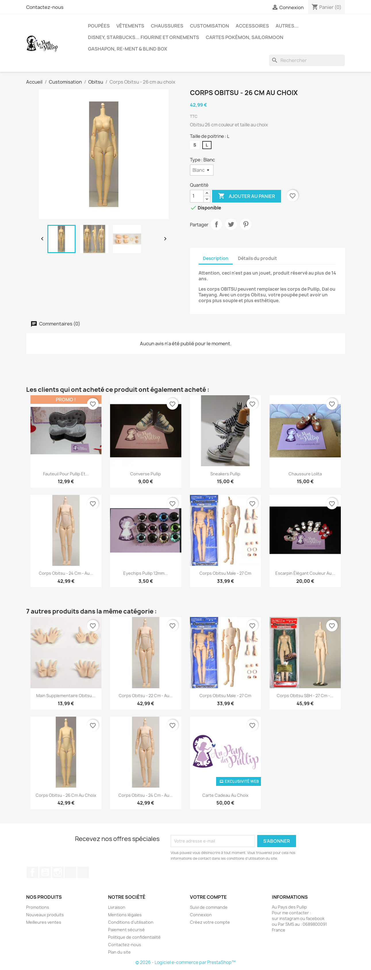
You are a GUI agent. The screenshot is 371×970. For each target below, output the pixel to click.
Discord (83, 872)
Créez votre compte (210, 922)
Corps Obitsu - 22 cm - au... (146, 695)
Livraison (116, 907)
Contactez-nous (45, 7)
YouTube (45, 872)
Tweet (231, 224)
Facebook (32, 872)
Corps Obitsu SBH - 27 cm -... (305, 695)
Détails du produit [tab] (257, 258)
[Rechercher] (307, 60)
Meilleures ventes (43, 922)
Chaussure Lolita (305, 474)
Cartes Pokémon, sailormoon (244, 37)
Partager (216, 224)
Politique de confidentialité (134, 937)
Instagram (58, 872)
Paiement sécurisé (126, 929)
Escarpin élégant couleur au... (305, 573)
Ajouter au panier (246, 196)
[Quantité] (197, 196)
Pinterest (245, 224)
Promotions (37, 907)
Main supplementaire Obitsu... (65, 695)
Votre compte (208, 897)
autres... (287, 26)
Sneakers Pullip (225, 474)
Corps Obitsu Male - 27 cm (225, 573)
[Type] (202, 170)
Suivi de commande (209, 907)
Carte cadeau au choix (225, 795)
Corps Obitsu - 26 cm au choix (66, 795)
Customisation (209, 26)
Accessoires (252, 26)
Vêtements (130, 26)
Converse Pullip (145, 474)
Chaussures (167, 26)
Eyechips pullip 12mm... (145, 573)
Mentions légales (125, 914)
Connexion (201, 914)
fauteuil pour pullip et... (66, 474)
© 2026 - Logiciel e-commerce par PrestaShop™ (185, 962)
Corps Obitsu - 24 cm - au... (66, 573)
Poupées (99, 26)
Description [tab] (215, 258)
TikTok (70, 872)
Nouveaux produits (45, 914)
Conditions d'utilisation (130, 922)
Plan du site (119, 952)
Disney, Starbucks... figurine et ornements (143, 37)
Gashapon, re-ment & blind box (127, 49)
